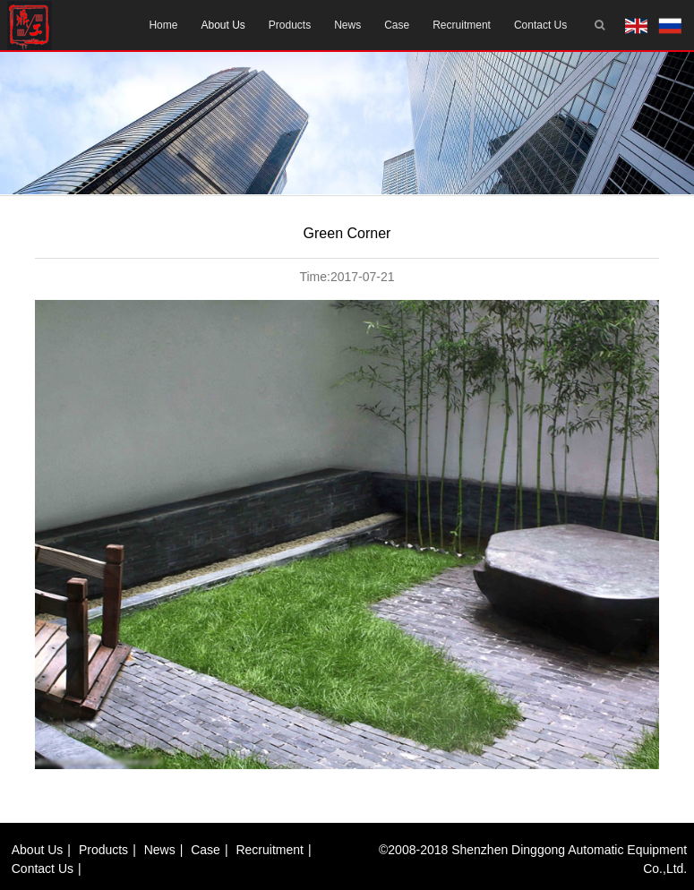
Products (290, 25)
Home (163, 25)
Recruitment (462, 25)
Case (396, 25)
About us (222, 25)
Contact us (540, 25)
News (347, 25)
